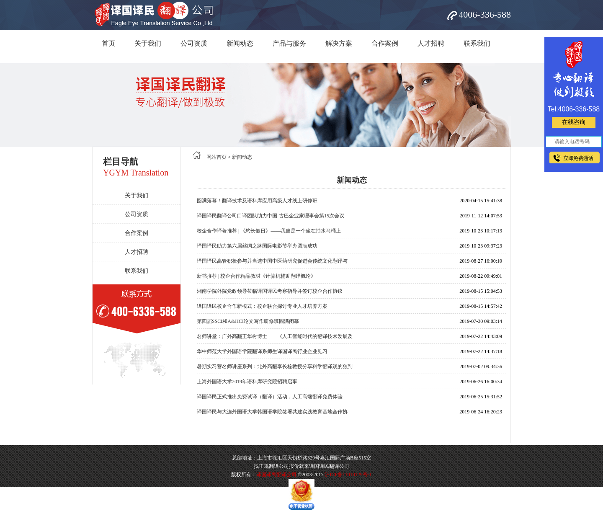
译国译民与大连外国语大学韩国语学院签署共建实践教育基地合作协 (272, 412)
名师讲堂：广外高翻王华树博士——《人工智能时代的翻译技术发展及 (275, 336)
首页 (108, 43)
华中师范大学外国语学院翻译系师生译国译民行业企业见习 (262, 351)
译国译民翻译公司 (276, 474)
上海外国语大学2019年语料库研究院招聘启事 (247, 382)
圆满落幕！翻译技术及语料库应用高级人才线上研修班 (257, 201)
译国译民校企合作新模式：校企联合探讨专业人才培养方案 (262, 306)
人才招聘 (430, 43)
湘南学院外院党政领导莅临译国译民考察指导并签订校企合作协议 (270, 291)
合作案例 (384, 43)
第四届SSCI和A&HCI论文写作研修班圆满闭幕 (248, 321)
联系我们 (477, 43)
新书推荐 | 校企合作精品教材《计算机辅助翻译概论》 (256, 276)
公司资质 (193, 43)
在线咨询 (573, 122)
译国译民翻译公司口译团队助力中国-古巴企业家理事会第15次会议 (270, 216)
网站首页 (216, 157)
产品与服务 (289, 43)
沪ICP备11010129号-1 (348, 474)
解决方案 (338, 43)
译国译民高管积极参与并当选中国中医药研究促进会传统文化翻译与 (272, 261)
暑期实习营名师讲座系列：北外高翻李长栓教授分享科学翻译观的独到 (275, 366)
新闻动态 (240, 43)
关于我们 (147, 43)
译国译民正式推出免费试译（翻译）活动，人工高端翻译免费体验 (270, 397)
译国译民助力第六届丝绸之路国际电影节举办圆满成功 (257, 246)
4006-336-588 (485, 14)
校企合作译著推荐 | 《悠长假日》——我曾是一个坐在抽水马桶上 (269, 231)
